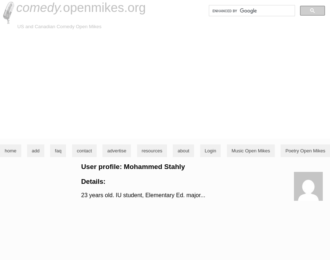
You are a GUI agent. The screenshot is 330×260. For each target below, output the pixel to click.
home (11, 150)
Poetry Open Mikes (305, 150)
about (183, 150)
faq (58, 150)
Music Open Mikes (251, 150)
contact (84, 150)
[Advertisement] (165, 84)
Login (210, 150)
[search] (251, 10)
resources (152, 150)
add (36, 150)
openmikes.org (81, 7)
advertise (116, 150)
